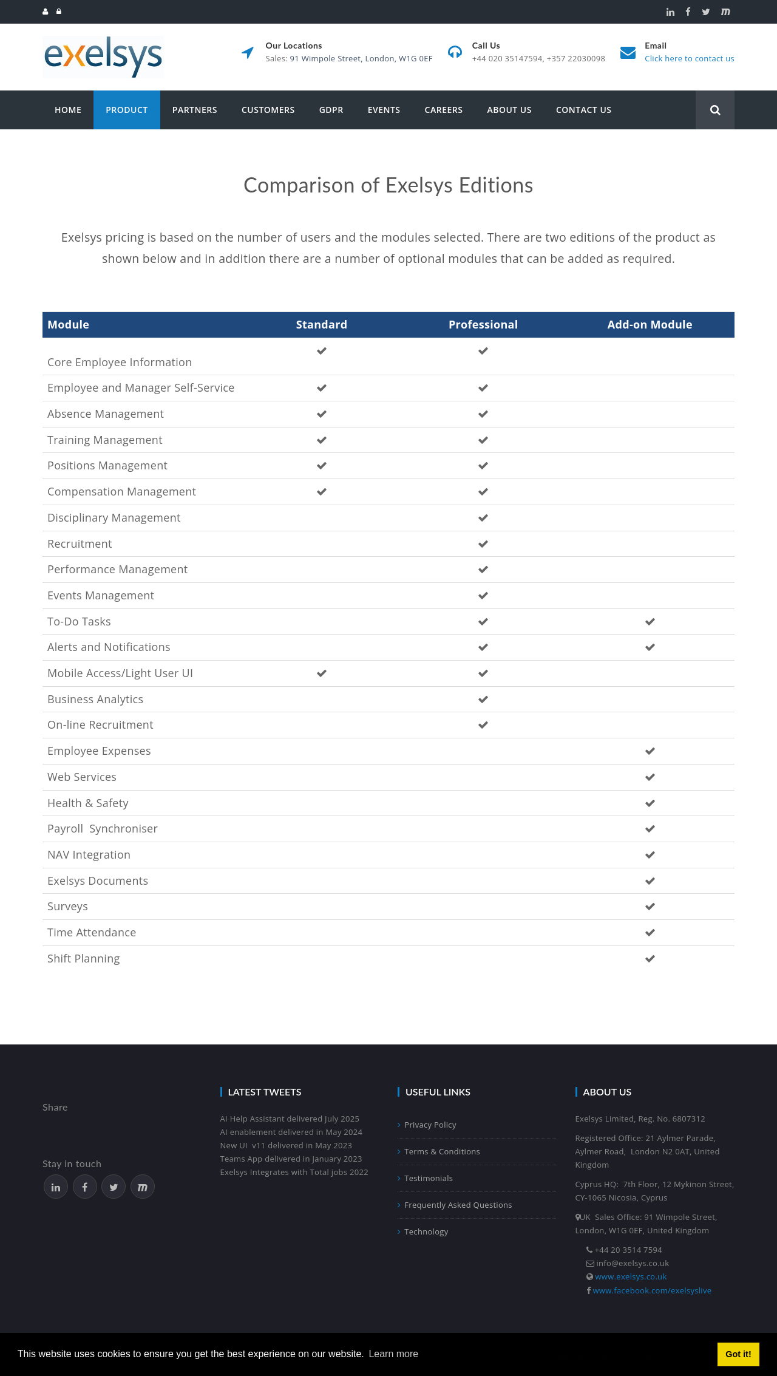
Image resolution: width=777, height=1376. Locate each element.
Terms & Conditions (439, 1151)
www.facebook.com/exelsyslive (652, 1290)
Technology (423, 1231)
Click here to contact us (690, 58)
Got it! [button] (738, 1354)
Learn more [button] (393, 1354)
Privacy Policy (427, 1124)
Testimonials (425, 1178)
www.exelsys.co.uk (631, 1276)
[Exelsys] (103, 41)
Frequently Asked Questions (455, 1204)
